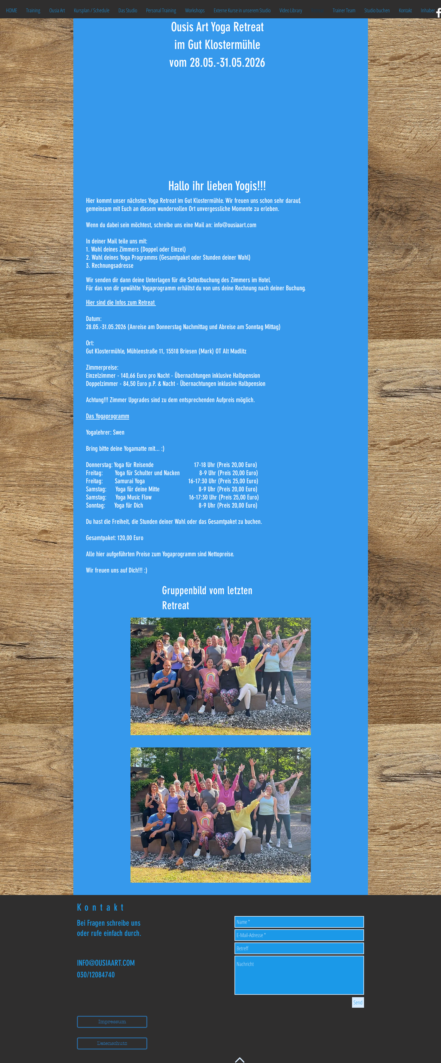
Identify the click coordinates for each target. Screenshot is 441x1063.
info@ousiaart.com (235, 225)
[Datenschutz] (112, 1043)
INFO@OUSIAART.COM (106, 963)
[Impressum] (112, 1022)
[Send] (358, 1002)
